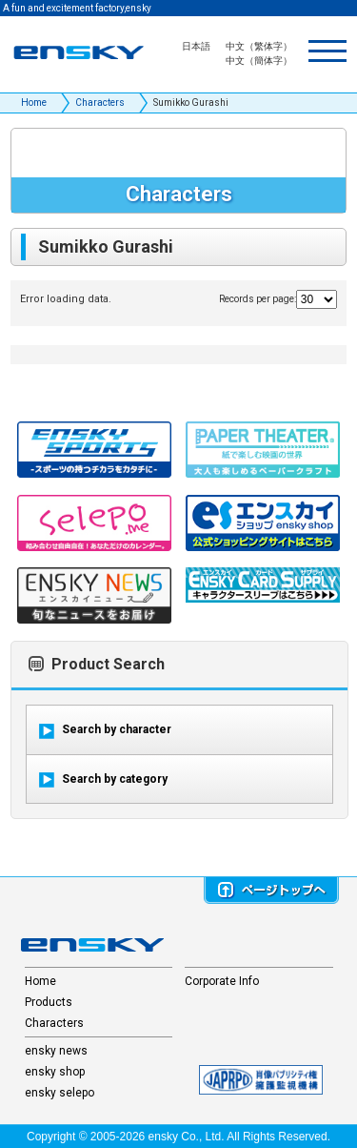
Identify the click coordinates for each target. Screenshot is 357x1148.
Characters (100, 102)
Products (48, 1002)
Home (34, 102)
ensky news (56, 1050)
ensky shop (55, 1071)
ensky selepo (59, 1092)
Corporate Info (222, 981)
